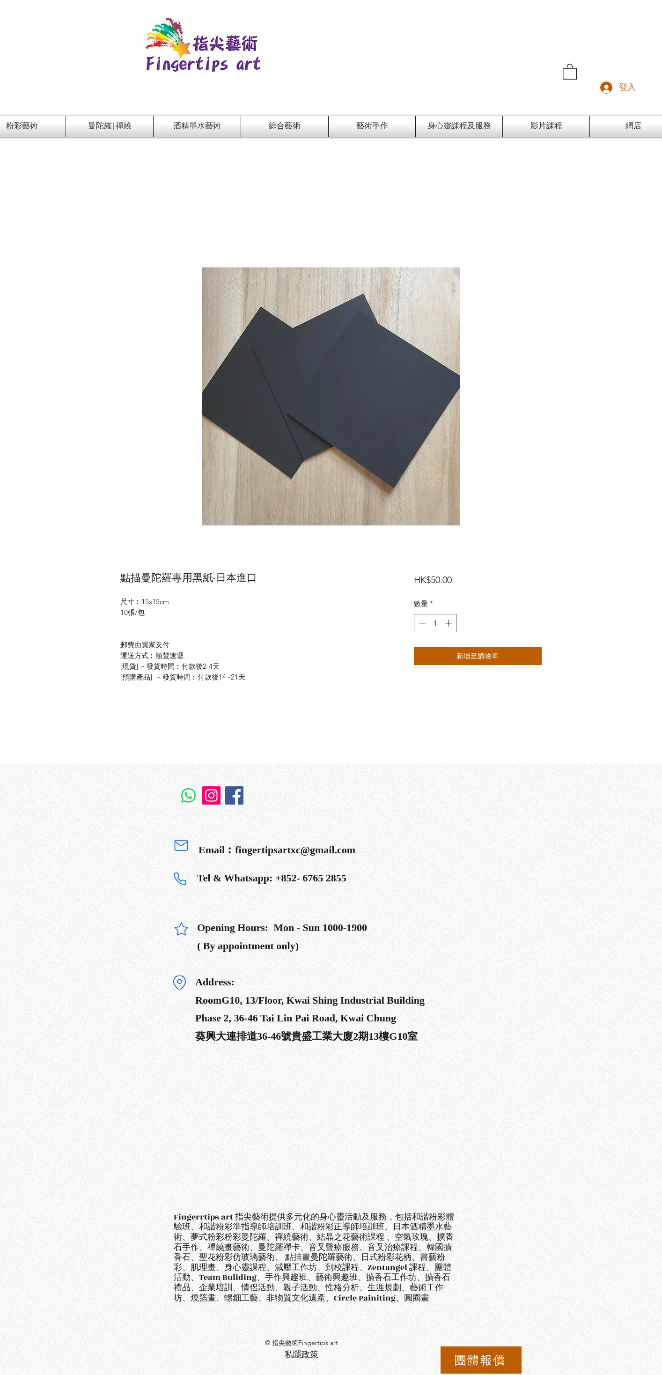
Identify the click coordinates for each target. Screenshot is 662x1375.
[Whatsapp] (188, 795)
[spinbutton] (435, 623)
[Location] (179, 983)
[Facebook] (234, 795)
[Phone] (180, 879)
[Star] (181, 929)
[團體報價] (481, 1360)
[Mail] (181, 845)
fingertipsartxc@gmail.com (295, 850)
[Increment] (449, 623)
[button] (570, 71)
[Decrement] (421, 623)
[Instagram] (211, 795)
